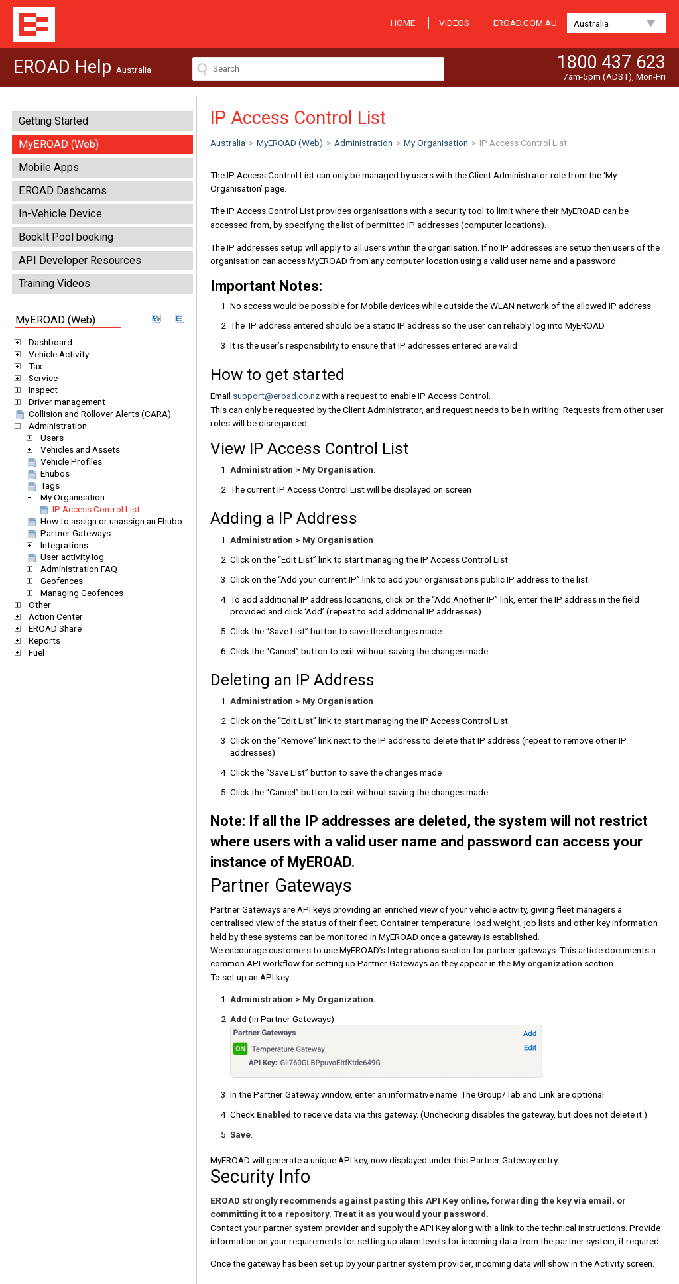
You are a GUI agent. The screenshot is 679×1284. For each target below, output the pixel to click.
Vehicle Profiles (63, 461)
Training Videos (54, 283)
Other (37, 604)
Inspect (41, 389)
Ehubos (47, 473)
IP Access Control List (88, 509)
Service (41, 378)
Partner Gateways (68, 533)
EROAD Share (53, 628)
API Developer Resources (80, 260)
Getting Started (53, 121)
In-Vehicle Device (60, 213)
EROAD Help (34, 24)
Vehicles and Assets (78, 449)
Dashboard (48, 342)
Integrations (62, 545)
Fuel (34, 652)
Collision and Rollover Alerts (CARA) (92, 413)
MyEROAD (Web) (59, 144)
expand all (156, 318)
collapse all (179, 318)
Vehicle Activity (56, 354)
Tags (42, 485)
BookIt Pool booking (66, 237)
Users (50, 437)
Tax (33, 366)
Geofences (59, 580)
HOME (403, 22)
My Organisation (70, 497)
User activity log (64, 557)
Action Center (53, 616)
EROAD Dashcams (63, 190)
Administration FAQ (76, 568)
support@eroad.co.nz (276, 395)
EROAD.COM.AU (525, 22)
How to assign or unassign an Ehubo (103, 521)
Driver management (64, 401)
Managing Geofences (79, 592)
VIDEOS (454, 22)
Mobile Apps (49, 167)
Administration (55, 425)
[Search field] (318, 69)
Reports (42, 640)
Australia (591, 23)
